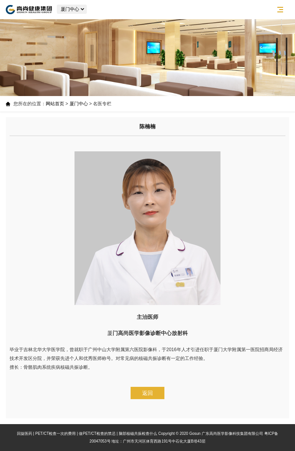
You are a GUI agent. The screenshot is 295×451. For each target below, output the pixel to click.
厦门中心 (79, 103)
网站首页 (55, 103)
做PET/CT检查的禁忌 (97, 433)
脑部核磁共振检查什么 (138, 433)
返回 (147, 393)
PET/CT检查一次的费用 (55, 433)
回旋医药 (24, 433)
